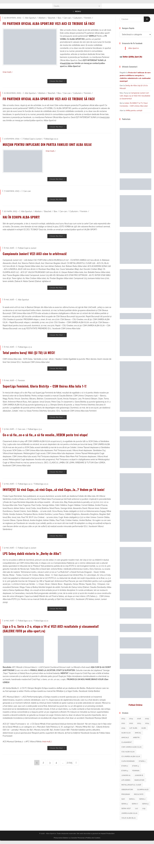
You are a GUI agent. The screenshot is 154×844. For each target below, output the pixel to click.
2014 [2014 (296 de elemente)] (131, 719)
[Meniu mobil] (77, 11)
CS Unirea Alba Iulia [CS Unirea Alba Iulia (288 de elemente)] (130, 756)
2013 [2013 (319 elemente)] (123, 719)
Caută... (57, 6)
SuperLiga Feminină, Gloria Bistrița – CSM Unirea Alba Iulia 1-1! (46, 386)
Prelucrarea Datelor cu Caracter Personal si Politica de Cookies (77, 838)
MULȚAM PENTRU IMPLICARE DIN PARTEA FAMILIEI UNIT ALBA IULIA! (49, 144)
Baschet (51, 18)
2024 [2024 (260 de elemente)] (147, 723)
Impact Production (107, 833)
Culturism (77, 18)
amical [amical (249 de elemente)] (138, 733)
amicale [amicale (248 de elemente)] (125, 737)
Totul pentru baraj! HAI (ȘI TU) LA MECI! (30, 352)
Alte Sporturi (30, 18)
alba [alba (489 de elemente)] (143, 728)
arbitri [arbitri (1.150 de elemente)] (136, 737)
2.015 (69, 762)
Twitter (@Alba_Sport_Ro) (132, 56)
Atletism (42, 18)
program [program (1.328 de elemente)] (125, 794)
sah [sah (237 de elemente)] (123, 799)
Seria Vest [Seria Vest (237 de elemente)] (126, 808)
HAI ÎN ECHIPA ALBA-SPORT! (22, 217)
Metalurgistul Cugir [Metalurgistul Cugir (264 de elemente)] (131, 785)
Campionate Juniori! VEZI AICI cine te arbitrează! (36, 253)
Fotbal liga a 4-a (25, 484)
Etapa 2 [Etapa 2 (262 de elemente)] (124, 766)
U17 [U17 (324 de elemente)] (136, 808)
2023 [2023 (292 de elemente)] (139, 723)
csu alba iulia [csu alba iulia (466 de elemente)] (128, 752)
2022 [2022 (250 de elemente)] (131, 723)
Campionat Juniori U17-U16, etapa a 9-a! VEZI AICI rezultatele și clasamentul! (135, 96)
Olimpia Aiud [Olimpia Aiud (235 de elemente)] (142, 789)
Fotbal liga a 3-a (25, 347)
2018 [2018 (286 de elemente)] (139, 719)
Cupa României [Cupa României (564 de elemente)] (128, 761)
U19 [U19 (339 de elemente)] (143, 808)
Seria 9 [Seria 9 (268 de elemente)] (145, 804)
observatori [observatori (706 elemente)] (127, 789)
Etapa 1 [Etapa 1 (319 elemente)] (142, 761)
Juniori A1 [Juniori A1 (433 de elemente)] (126, 775)
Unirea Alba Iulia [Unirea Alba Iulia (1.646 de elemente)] (129, 813)
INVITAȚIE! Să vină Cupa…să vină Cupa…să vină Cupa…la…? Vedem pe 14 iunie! (55, 489)
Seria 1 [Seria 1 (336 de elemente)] (132, 799)
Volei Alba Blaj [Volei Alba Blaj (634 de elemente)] (128, 818)
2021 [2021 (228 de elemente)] (123, 723)
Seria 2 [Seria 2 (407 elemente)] (142, 799)
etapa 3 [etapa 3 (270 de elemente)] (135, 766)
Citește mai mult (58, 81)
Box (59, 18)
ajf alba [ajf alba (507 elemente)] (133, 728)
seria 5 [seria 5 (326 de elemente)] (124, 804)
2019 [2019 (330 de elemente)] (147, 719)
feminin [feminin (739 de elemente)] (135, 771)
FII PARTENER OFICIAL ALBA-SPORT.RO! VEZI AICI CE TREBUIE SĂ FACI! (50, 23)
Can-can (67, 18)
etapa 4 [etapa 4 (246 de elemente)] (124, 771)
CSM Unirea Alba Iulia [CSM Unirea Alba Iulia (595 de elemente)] (131, 747)
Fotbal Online (135, 705)
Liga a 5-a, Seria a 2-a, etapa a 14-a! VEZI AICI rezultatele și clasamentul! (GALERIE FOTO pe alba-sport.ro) (52, 628)
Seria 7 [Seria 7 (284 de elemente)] (135, 804)
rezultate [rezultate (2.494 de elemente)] (138, 794)
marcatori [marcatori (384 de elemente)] (139, 780)
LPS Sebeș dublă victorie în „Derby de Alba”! (33, 553)
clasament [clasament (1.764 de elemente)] (126, 742)
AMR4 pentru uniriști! (134, 110)
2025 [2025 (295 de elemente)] (123, 728)
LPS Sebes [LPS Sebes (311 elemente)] (125, 780)
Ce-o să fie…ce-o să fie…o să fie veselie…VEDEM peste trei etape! (47, 434)
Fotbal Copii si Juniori (32, 139)
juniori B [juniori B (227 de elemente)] (139, 775)
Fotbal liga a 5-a (51, 139)
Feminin (87, 18)
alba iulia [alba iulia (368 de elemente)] (126, 733)
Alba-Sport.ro (133, 48)
